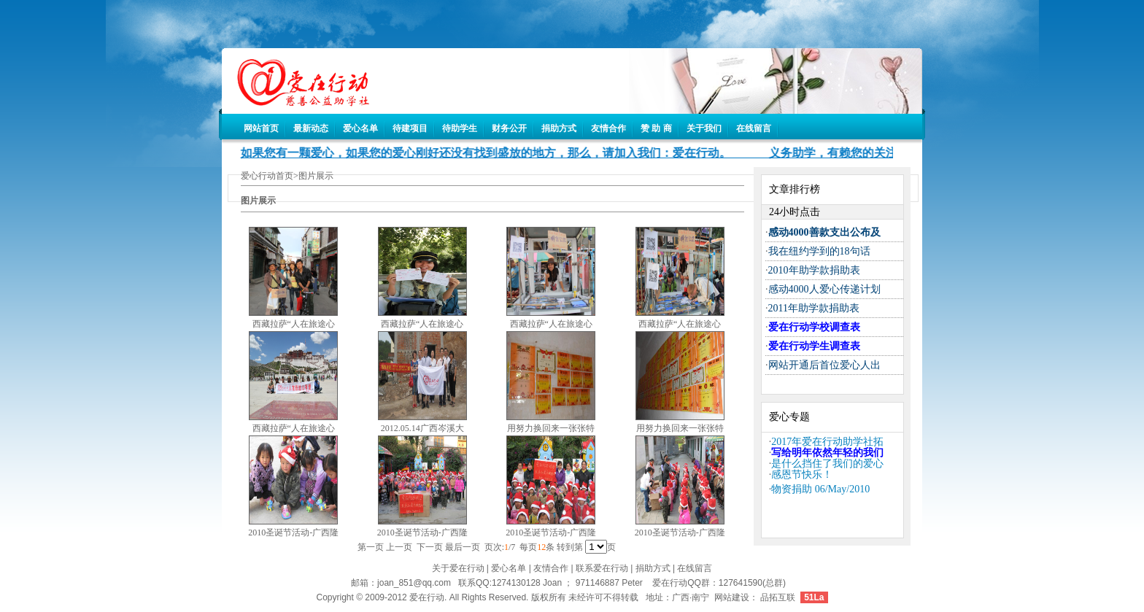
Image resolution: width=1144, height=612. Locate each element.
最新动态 (310, 128)
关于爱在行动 (458, 568)
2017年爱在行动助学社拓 (827, 441)
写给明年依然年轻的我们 (827, 452)
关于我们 (704, 128)
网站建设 (731, 597)
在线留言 (753, 128)
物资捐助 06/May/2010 (820, 489)
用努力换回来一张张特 (551, 428)
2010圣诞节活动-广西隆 (293, 532)
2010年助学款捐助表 (814, 270)
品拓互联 (777, 597)
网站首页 (261, 128)
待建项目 (410, 128)
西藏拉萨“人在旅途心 (293, 324)
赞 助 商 (656, 128)
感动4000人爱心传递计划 (824, 289)
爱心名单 (360, 128)
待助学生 (459, 128)
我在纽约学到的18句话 (819, 251)
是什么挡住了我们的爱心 (827, 463)
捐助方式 (558, 128)
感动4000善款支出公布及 (824, 232)
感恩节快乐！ (801, 474)
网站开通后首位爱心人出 (824, 365)
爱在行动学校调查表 (814, 327)
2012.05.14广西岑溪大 (422, 428)
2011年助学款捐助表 (813, 308)
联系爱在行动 (602, 568)
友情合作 (608, 128)
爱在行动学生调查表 (814, 346)
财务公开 (509, 128)
